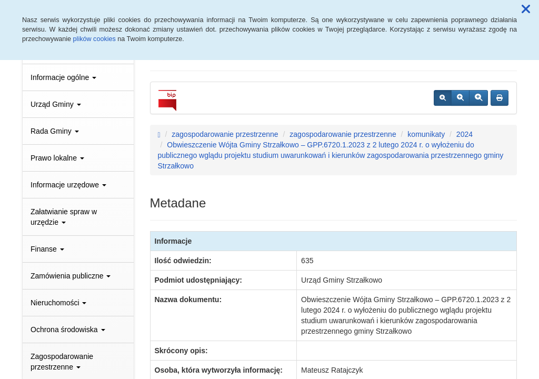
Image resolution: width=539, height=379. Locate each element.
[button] (526, 9)
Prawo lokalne (57, 158)
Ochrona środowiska (68, 329)
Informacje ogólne (63, 77)
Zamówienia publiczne (71, 276)
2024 (464, 134)
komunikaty (426, 134)
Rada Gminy (55, 131)
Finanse (47, 249)
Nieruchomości (58, 302)
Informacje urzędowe (68, 185)
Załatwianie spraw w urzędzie (64, 216)
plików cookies (94, 39)
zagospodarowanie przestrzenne (225, 134)
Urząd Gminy (56, 104)
